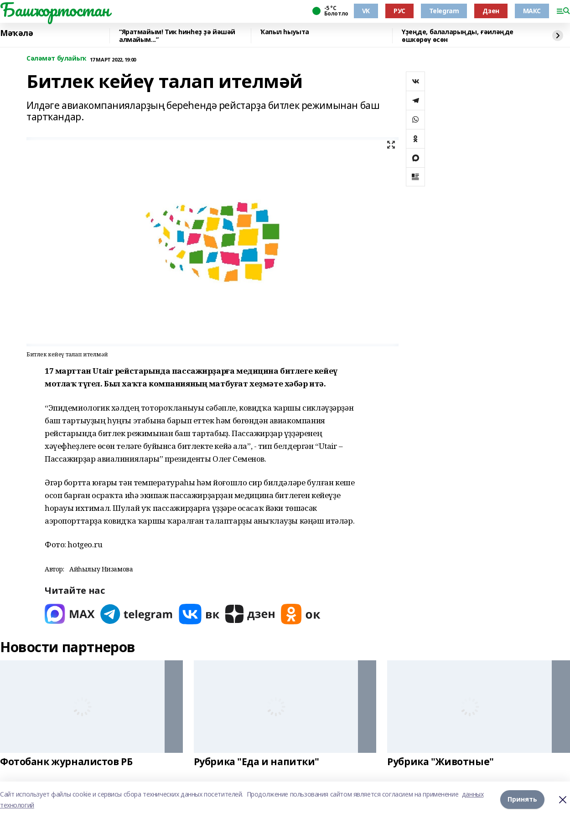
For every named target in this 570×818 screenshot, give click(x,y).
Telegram (444, 10)
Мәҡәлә (16, 33)
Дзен (490, 10)
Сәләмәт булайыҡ (56, 58)
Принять (522, 799)
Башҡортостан (54, 9)
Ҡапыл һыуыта (284, 32)
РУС (399, 10)
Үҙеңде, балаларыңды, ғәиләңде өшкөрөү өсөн (457, 35)
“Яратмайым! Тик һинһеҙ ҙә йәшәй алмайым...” (177, 35)
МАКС (532, 10)
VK (366, 10)
